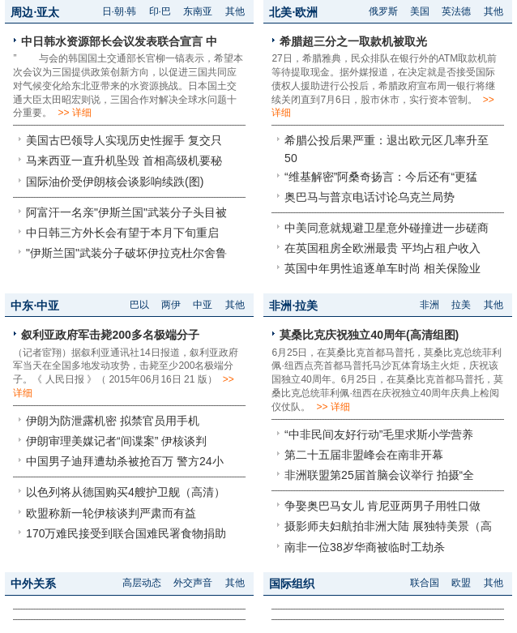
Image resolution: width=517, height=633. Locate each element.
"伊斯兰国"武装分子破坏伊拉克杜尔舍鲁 (126, 252)
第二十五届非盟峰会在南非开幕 (363, 454)
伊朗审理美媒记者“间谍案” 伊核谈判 (116, 440)
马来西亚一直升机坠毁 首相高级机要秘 (124, 160)
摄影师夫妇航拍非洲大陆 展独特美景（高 (388, 526)
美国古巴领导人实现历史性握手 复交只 (124, 140)
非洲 (429, 304)
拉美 (461, 304)
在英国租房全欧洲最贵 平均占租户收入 (382, 248)
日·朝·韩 (119, 11)
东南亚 (197, 11)
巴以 (139, 304)
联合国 (424, 582)
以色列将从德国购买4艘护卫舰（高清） (125, 491)
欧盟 (461, 582)
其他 (235, 11)
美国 (419, 11)
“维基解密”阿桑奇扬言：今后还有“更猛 (380, 176)
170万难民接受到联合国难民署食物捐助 (126, 533)
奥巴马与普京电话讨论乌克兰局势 (369, 196)
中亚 (202, 304)
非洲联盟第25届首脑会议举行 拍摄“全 (379, 474)
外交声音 (192, 582)
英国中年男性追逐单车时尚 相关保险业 (382, 268)
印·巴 (160, 11)
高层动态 (141, 582)
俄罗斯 (383, 11)
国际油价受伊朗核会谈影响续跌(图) (114, 181)
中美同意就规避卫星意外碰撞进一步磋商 (386, 227)
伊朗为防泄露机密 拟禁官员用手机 (112, 420)
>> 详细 (74, 112)
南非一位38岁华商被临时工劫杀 (364, 547)
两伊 (171, 304)
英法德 (456, 11)
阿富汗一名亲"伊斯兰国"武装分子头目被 (126, 212)
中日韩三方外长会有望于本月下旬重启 (122, 232)
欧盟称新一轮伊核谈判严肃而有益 (111, 513)
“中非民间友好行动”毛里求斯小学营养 (378, 434)
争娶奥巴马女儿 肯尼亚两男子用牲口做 (382, 505)
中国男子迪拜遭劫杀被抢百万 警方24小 (124, 461)
